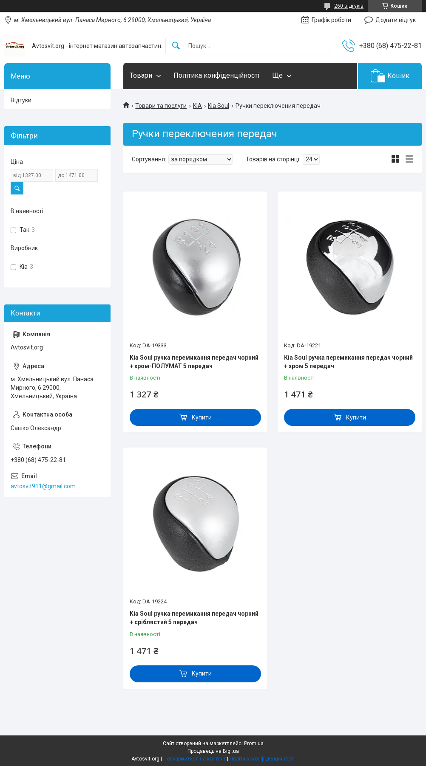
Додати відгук (395, 20)
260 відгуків (349, 6)
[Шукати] (176, 46)
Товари (141, 75)
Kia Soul (218, 105)
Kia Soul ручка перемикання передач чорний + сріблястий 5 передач (194, 617)
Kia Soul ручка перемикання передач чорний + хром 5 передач (348, 361)
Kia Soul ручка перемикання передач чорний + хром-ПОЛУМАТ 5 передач (194, 361)
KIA (197, 105)
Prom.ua (254, 743)
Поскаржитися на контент (194, 759)
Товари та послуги (161, 105)
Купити (202, 417)
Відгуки (21, 100)
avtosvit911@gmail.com (43, 486)
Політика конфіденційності (216, 75)
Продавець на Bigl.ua (213, 751)
